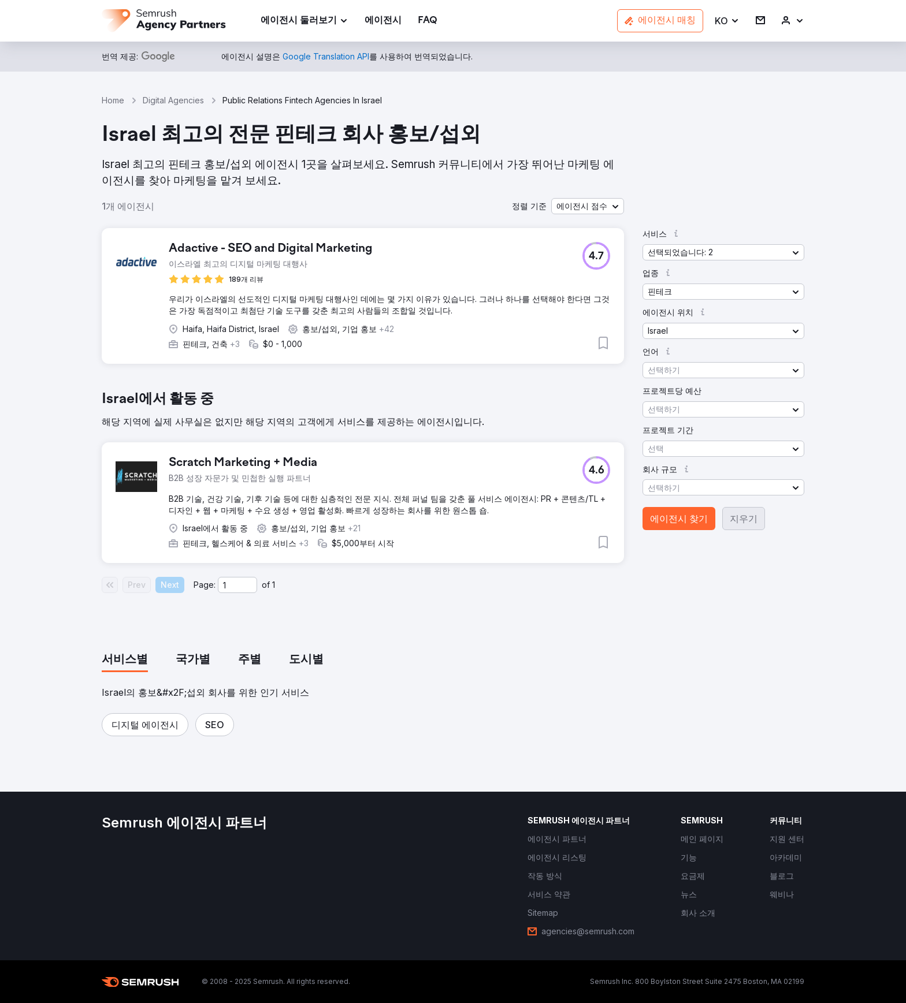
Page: (205, 585)
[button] (727, 21)
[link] (383, 21)
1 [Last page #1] (273, 585)
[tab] (125, 660)
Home (113, 100)
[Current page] (237, 584)
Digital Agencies (173, 100)
